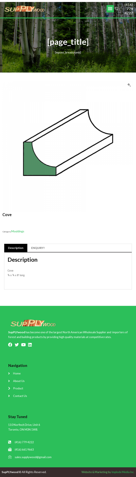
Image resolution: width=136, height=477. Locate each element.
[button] (110, 8)
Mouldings (17, 231)
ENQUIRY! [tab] (38, 248)
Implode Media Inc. (122, 472)
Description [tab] (15, 248)
